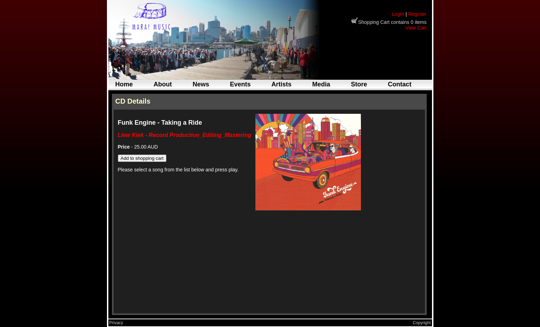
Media (321, 84)
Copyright (422, 322)
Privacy (116, 322)
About (163, 84)
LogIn (398, 14)
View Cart (415, 28)
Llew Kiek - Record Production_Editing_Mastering (185, 135)
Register (417, 14)
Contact (400, 84)
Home (124, 84)
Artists (282, 84)
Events (240, 84)
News (201, 84)
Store (359, 84)
